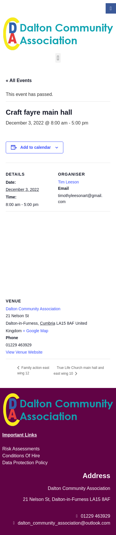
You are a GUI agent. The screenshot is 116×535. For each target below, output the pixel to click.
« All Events (19, 80)
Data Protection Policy (24, 462)
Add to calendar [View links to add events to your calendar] (35, 147)
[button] (58, 58)
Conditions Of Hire (21, 455)
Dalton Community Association (33, 308)
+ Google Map (35, 330)
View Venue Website (24, 352)
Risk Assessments (21, 448)
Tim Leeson (68, 182)
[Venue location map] (58, 253)
